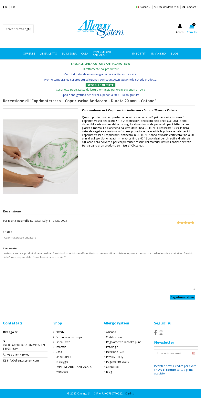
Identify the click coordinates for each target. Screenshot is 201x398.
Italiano (143, 7)
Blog (108, 371)
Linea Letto (62, 342)
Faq (13, 7)
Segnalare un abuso (182, 297)
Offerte (59, 332)
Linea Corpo (63, 357)
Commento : (10, 248)
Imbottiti (60, 347)
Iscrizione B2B (114, 352)
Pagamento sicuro (117, 361)
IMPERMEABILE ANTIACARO (73, 367)
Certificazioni (113, 337)
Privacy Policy (114, 357)
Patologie (111, 347)
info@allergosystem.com (23, 360)
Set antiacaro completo (70, 337)
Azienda (110, 332)
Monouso (61, 371)
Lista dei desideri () (166, 7)
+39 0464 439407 (18, 354)
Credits (129, 393)
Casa (58, 352)
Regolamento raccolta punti (123, 342)
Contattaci (112, 367)
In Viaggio (61, 361)
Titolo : (7, 232)
